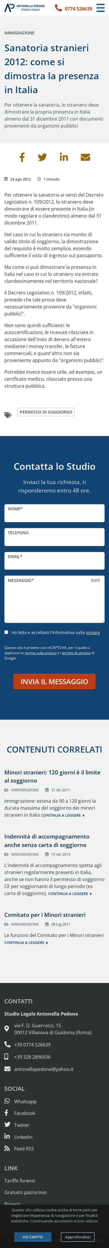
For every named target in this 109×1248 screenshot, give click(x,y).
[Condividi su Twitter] (42, 159)
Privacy (12, 1204)
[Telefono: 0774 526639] (73, 7)
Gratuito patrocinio (25, 1192)
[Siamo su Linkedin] (18, 1137)
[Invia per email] (85, 159)
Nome (14, 508)
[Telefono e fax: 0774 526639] (54, 1044)
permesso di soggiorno (46, 412)
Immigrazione (19, 33)
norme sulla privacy (40, 652)
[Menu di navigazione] (101, 8)
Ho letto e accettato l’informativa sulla (56, 632)
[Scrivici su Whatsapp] (20, 1101)
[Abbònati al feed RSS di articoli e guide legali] (19, 1148)
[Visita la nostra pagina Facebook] (19, 1113)
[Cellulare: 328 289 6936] (54, 1056)
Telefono (18, 532)
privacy (93, 632)
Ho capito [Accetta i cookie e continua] (33, 1237)
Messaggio (19, 580)
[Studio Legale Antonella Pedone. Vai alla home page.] (24, 8)
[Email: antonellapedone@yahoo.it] (54, 1069)
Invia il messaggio (54, 681)
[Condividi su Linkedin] (64, 159)
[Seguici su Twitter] (17, 1125)
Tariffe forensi (19, 1181)
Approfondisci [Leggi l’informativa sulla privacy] (78, 1237)
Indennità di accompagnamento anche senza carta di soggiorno (47, 840)
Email (14, 556)
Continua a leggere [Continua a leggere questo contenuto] (61, 815)
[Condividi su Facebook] (22, 159)
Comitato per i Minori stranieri (44, 915)
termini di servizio (76, 652)
